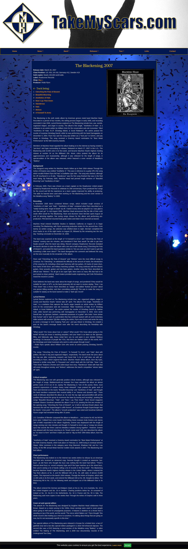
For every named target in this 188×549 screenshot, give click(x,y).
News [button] (40, 51)
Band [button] (66, 51)
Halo (37, 107)
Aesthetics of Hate (43, 98)
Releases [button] (93, 51)
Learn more (116, 545)
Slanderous (40, 104)
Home (14, 51)
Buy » (40, 80)
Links (147, 51)
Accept (127, 545)
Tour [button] (121, 51)
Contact (172, 51)
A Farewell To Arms (43, 113)
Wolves (39, 110)
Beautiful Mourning (43, 95)
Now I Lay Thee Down (44, 101)
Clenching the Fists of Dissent (48, 92)
